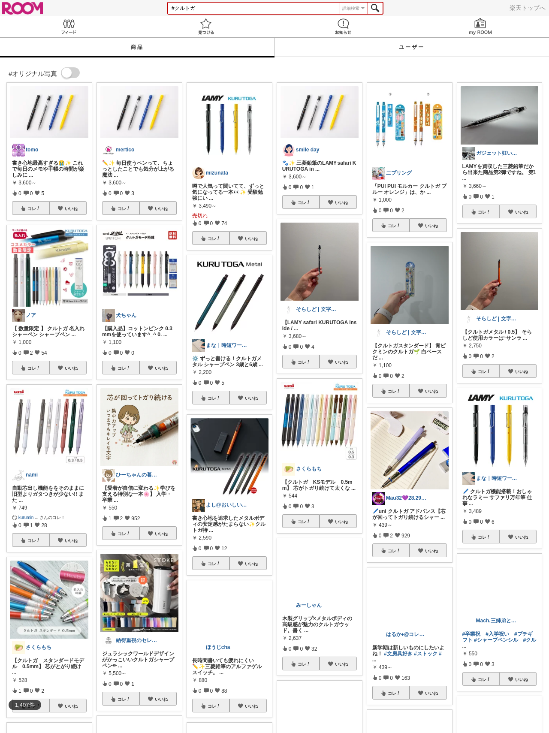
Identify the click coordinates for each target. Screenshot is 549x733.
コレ (33, 208)
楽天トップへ (528, 7)
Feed (68, 26)
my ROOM (480, 26)
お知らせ (343, 26)
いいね (71, 208)
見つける (205, 26)
